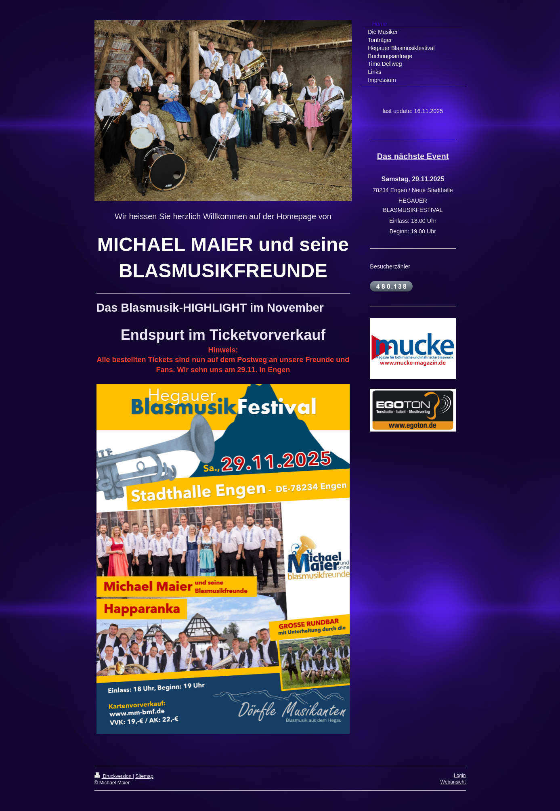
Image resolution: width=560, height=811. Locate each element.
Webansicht (453, 782)
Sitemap (144, 776)
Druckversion (113, 776)
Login (460, 775)
